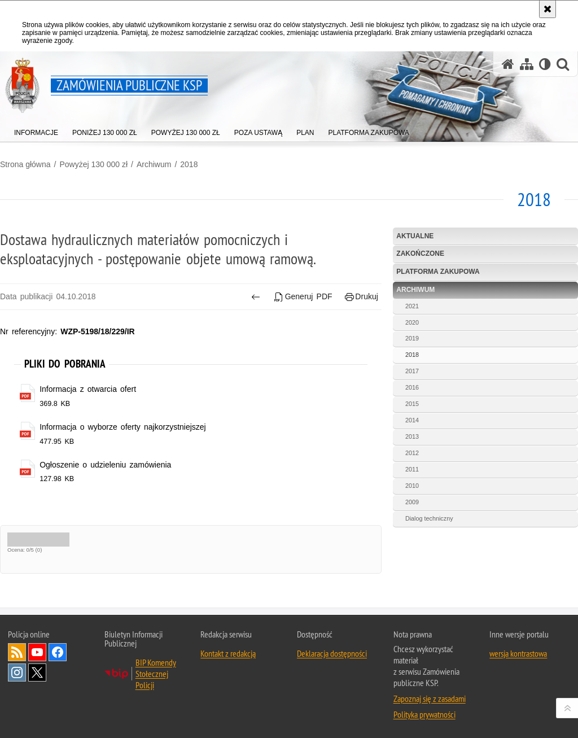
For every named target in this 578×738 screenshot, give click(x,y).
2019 (412, 338)
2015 (412, 403)
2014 (412, 420)
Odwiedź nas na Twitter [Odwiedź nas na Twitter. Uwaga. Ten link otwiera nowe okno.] (37, 672)
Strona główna (25, 164)
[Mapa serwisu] (526, 64)
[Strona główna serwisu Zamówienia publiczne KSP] (508, 64)
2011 (412, 469)
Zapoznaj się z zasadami (429, 698)
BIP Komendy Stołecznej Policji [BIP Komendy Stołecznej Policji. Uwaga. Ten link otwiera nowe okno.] (155, 674)
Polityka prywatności (424, 714)
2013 (412, 436)
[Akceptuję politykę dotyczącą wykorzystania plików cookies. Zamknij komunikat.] (547, 9)
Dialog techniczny (429, 518)
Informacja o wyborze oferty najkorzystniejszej (123, 426)
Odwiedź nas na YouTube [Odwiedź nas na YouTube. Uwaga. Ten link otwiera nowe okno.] (37, 652)
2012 (412, 452)
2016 (412, 387)
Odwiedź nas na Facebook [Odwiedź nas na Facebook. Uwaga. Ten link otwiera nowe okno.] (58, 652)
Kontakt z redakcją (228, 653)
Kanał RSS (17, 652)
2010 (412, 485)
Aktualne (415, 236)
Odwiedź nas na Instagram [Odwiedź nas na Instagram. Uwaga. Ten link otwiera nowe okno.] (17, 672)
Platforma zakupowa (437, 272)
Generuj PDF (303, 297)
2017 (412, 371)
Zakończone (420, 253)
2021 (412, 306)
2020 (412, 322)
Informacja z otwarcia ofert (88, 389)
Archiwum (154, 164)
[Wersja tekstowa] (545, 64)
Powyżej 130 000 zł (93, 164)
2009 (412, 502)
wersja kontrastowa (518, 653)
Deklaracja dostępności (332, 653)
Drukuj (361, 297)
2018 (189, 164)
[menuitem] (36, 130)
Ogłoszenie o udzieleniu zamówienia (105, 464)
